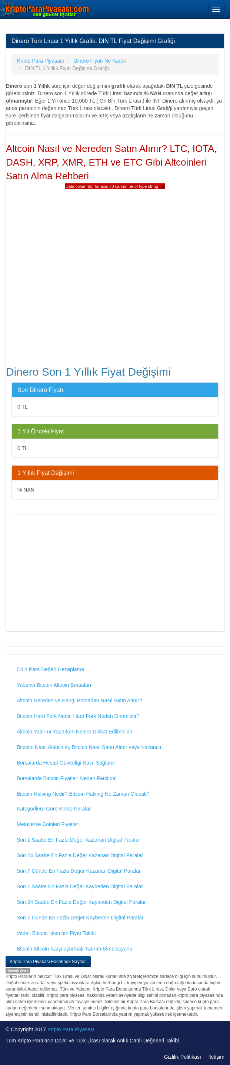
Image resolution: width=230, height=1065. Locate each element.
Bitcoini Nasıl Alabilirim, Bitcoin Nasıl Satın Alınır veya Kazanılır (89, 747)
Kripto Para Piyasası (70, 1029)
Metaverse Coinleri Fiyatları (48, 824)
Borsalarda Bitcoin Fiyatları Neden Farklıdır (66, 778)
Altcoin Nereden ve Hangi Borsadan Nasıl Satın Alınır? (79, 700)
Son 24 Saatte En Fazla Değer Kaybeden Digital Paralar (81, 902)
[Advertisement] (115, 574)
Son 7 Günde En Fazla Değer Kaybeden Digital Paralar (80, 918)
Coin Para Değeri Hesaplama (50, 669)
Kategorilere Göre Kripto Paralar (54, 809)
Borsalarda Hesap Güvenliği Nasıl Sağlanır (66, 763)
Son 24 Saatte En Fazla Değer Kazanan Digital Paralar (80, 855)
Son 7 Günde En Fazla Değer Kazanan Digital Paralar (79, 871)
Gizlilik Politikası (182, 1057)
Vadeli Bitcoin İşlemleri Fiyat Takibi (56, 933)
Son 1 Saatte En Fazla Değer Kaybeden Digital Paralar (80, 886)
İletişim (216, 1057)
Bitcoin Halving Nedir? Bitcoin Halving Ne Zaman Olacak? (83, 794)
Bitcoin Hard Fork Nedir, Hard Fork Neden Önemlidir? (78, 716)
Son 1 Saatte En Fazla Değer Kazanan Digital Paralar (78, 840)
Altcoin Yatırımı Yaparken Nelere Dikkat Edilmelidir (75, 732)
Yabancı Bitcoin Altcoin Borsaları (54, 685)
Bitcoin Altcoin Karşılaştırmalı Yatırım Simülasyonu (74, 949)
